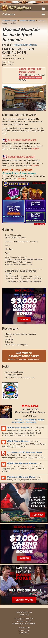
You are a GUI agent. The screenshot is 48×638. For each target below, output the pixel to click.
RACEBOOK (31, 422)
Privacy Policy (24, 628)
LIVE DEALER (30, 420)
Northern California (27, 21)
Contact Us (24, 633)
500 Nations (19, 8)
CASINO (18, 420)
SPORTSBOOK (18, 422)
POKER (40, 420)
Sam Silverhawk (28, 624)
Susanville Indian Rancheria (25, 45)
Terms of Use (24, 630)
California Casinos (9, 21)
